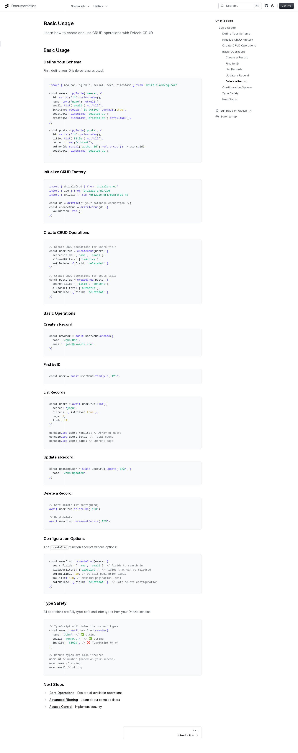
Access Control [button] (15, 86)
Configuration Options (102, 538)
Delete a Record (96, 493)
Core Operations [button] (16, 61)
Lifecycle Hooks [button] (16, 92)
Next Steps (92, 684)
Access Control (99, 706)
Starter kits (80, 6)
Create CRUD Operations (105, 232)
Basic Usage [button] (13, 43)
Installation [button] (12, 37)
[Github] (267, 6)
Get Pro (286, 5)
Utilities (100, 6)
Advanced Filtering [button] (17, 79)
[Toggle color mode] (273, 6)
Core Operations (100, 693)
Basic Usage (95, 50)
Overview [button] (11, 22)
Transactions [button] (14, 105)
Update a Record (97, 457)
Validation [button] (11, 99)
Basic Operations (98, 313)
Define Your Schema (101, 62)
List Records (93, 392)
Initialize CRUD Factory (103, 171)
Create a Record (96, 324)
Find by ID (90, 364)
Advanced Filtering (102, 700)
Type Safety (93, 603)
